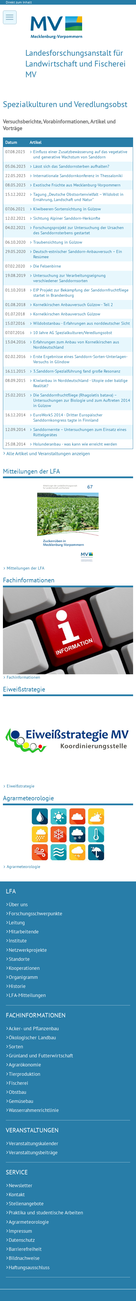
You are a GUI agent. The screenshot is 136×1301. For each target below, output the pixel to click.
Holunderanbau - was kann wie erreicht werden (75, 444)
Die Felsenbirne (47, 266)
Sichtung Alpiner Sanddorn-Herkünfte (66, 218)
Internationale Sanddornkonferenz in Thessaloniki (78, 175)
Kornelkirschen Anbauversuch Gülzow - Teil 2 (73, 304)
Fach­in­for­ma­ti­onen (28, 580)
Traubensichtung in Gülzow (57, 242)
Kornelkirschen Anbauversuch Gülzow (66, 314)
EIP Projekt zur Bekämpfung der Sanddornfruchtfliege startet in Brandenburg (80, 292)
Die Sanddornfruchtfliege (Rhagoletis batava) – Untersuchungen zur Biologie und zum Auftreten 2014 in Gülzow (81, 400)
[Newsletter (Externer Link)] (61, 1185)
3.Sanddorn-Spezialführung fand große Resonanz (76, 371)
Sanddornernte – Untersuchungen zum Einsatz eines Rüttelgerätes (79, 432)
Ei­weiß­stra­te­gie (24, 689)
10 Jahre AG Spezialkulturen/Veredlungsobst (72, 332)
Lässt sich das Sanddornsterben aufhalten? (71, 166)
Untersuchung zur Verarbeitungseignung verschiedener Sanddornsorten (69, 278)
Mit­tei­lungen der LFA (31, 471)
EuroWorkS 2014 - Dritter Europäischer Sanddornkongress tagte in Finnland (68, 417)
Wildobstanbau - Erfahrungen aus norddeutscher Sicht (81, 323)
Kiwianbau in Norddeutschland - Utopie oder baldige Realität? (80, 383)
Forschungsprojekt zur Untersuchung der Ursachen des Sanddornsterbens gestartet (78, 230)
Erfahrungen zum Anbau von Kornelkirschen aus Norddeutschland (76, 344)
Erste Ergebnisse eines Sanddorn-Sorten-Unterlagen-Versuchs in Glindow (80, 359)
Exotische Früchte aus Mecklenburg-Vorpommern (77, 185)
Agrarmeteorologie (28, 798)
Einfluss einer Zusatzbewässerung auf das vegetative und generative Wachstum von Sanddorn (80, 154)
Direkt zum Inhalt (19, 2)
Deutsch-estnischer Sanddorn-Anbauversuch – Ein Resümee (77, 254)
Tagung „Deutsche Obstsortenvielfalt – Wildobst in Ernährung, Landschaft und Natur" (78, 197)
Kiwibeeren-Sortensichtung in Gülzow (67, 209)
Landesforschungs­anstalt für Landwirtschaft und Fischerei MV (75, 63)
